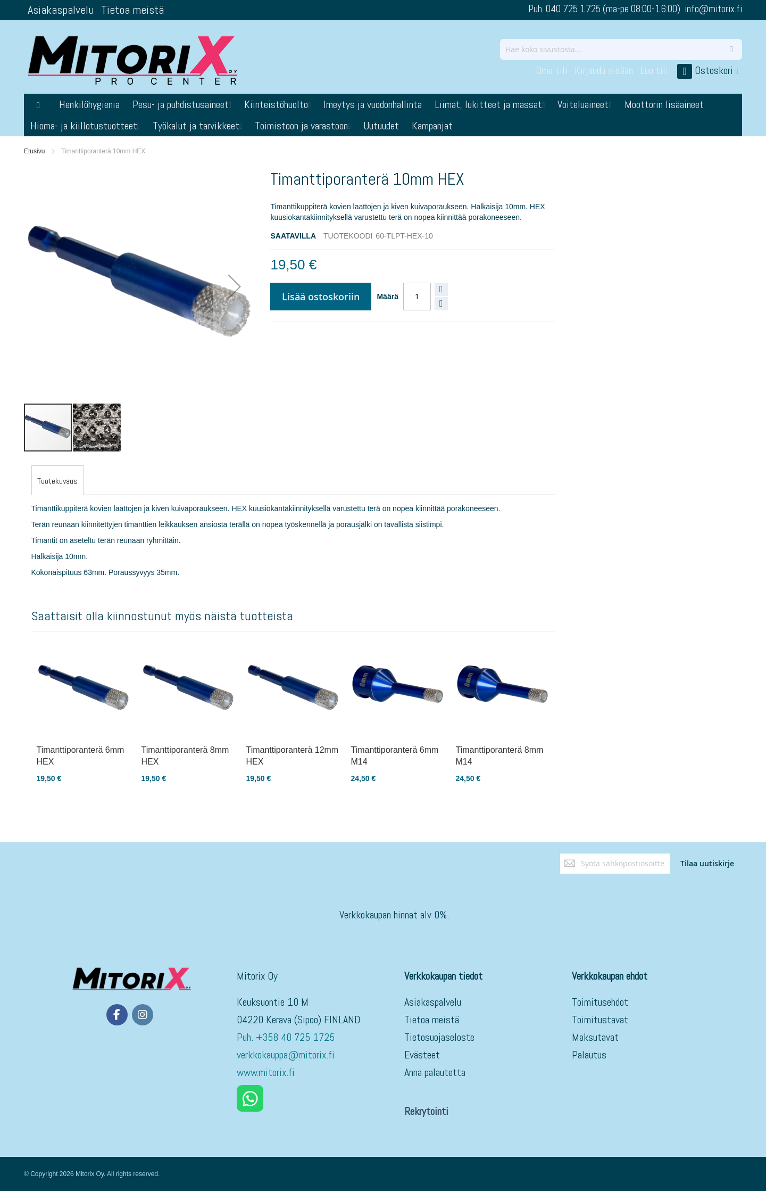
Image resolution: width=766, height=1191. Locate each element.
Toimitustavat (600, 1019)
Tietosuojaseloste (439, 1037)
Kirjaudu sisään (603, 70)
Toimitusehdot (600, 1002)
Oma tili (552, 70)
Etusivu (34, 151)
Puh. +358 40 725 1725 (287, 1037)
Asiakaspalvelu (61, 9)
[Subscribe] (707, 863)
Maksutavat (595, 1037)
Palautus (589, 1055)
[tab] (57, 481)
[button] (234, 286)
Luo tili (654, 70)
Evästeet (422, 1055)
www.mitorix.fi (266, 1072)
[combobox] (621, 49)
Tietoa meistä (132, 9)
